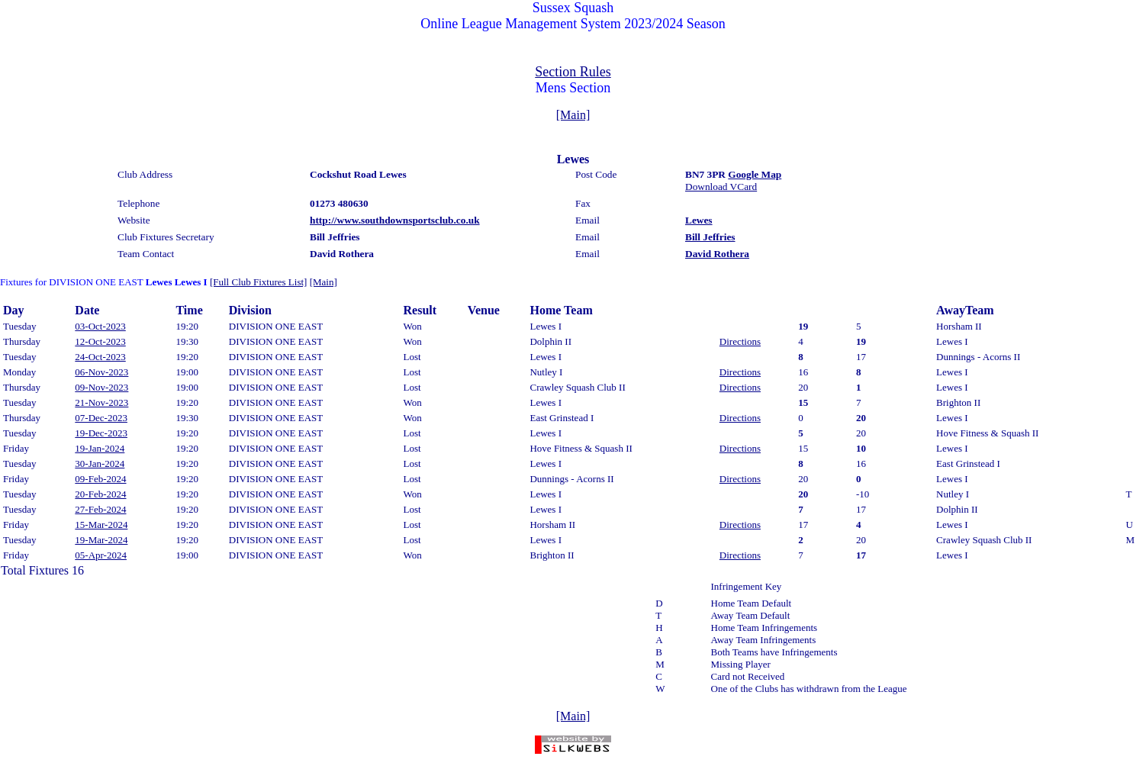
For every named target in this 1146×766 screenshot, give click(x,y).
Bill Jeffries (710, 237)
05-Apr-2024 (101, 555)
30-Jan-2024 (99, 463)
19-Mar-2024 (101, 540)
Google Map (754, 174)
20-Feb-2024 (100, 494)
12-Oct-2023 (100, 341)
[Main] (573, 114)
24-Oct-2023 (100, 356)
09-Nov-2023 (101, 387)
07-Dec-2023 (101, 417)
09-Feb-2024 (100, 478)
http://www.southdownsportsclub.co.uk (395, 220)
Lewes (699, 220)
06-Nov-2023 (101, 372)
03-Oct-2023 (100, 326)
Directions (740, 341)
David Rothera (717, 253)
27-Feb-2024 (100, 509)
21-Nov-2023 (101, 402)
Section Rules (573, 71)
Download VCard (721, 186)
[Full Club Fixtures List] (258, 282)
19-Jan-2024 (99, 448)
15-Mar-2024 (101, 524)
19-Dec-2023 (101, 433)
